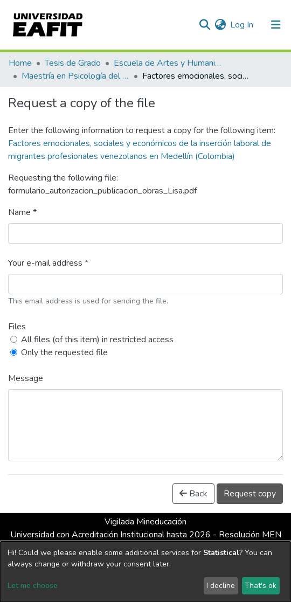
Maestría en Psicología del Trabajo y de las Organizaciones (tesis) (75, 76)
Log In (242, 25)
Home (20, 63)
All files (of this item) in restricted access (97, 339)
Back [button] (193, 494)
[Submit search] (204, 24)
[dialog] (145, 572)
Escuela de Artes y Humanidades (167, 63)
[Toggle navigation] (276, 25)
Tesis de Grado (73, 63)
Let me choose (33, 585)
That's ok (260, 585)
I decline (220, 585)
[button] (220, 24)
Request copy (250, 494)
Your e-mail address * (48, 263)
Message (25, 378)
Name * (22, 212)
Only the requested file (64, 352)
